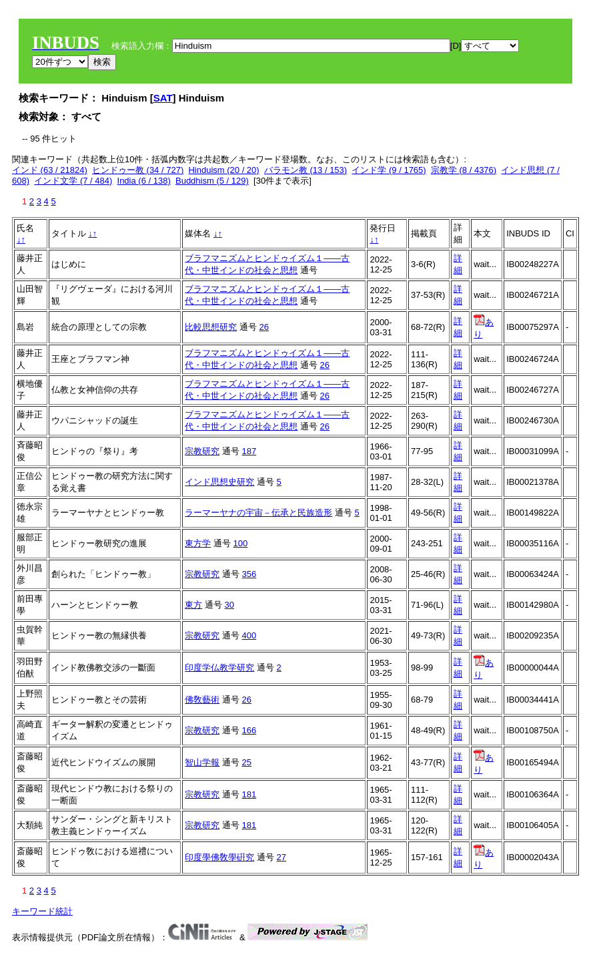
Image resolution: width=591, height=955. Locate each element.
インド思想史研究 (219, 482)
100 (240, 543)
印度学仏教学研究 (219, 667)
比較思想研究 (211, 327)
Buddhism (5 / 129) (212, 181)
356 (249, 574)
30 (229, 605)
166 (249, 730)
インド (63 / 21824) (49, 170)
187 (249, 451)
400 (249, 635)
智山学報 (202, 762)
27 (281, 857)
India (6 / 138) (144, 181)
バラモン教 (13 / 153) (305, 170)
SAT (163, 98)
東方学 (198, 543)
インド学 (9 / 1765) (389, 170)
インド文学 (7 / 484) (73, 181)
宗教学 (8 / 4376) (463, 170)
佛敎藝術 (202, 700)
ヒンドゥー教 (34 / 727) (137, 170)
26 (264, 327)
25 (246, 762)
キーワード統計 (42, 911)
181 (249, 794)
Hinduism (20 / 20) (223, 170)
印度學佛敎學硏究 (219, 857)
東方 (193, 605)
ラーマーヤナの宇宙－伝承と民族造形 (258, 513)
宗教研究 (202, 451)
